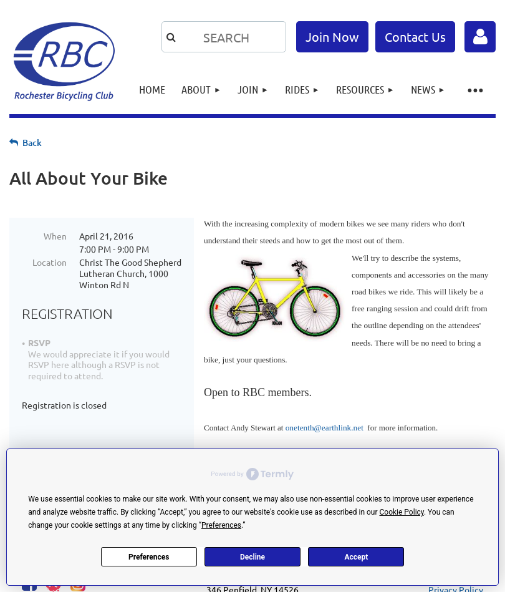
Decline (252, 557)
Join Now (332, 36)
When (55, 235)
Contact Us (415, 36)
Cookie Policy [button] (402, 512)
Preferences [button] (221, 525)
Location (49, 262)
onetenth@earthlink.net (324, 427)
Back (32, 142)
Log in (480, 36)
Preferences (149, 557)
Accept (356, 557)
